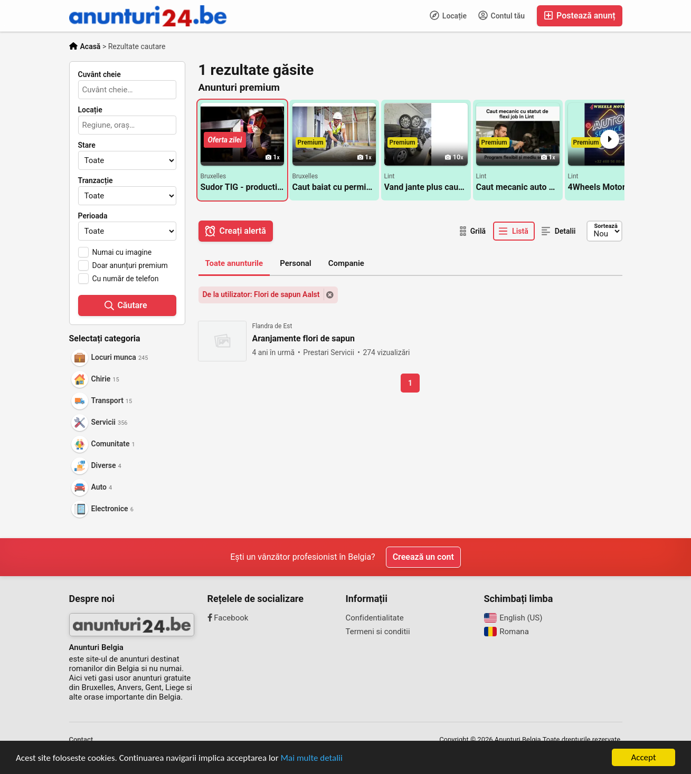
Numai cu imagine (122, 252)
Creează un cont (423, 557)
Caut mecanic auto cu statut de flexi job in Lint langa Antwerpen (518, 187)
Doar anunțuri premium (130, 265)
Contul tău (501, 15)
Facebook (228, 618)
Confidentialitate (375, 618)
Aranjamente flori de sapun (303, 338)
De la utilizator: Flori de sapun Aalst (261, 294)
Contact (81, 739)
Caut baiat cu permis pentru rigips (334, 187)
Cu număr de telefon (125, 278)
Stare (87, 145)
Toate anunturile (234, 263)
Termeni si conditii (378, 631)
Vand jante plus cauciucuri (426, 187)
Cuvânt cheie (99, 74)
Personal (295, 263)
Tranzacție (95, 180)
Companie (346, 263)
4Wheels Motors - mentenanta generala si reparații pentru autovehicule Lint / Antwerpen (609, 187)
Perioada (93, 216)
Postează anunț (579, 16)
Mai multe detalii (312, 760)
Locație (448, 15)
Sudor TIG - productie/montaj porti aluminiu (242, 187)
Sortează (606, 226)
